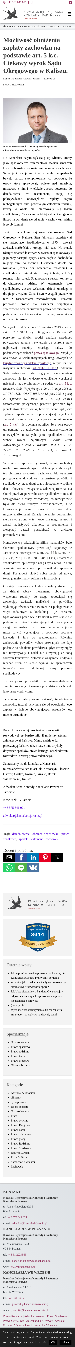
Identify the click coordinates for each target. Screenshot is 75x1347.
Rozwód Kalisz (20, 1157)
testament (36, 839)
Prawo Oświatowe (13, 1320)
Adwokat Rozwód (34, 1316)
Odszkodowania (20, 1042)
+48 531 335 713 (17, 1298)
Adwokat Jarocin (23, 1325)
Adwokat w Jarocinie (23, 1092)
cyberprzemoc (19, 1102)
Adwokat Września (46, 1325)
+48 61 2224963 (17, 1254)
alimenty (16, 1097)
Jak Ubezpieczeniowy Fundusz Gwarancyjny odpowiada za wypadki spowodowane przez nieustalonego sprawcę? (37, 996)
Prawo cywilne (19, 1120)
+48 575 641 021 (17, 1217)
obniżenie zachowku (45, 834)
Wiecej (65, 1342)
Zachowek (17, 1166)
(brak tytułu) (18, 1005)
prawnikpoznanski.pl (23, 1266)
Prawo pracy (18, 1139)
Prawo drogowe (20, 1060)
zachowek (52, 839)
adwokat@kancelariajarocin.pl (22, 815)
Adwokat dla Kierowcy (39, 1320)
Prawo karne (18, 1056)
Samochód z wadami (23, 1162)
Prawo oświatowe (21, 1134)
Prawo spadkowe (21, 1046)
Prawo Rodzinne (20, 1143)
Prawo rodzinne (20, 1051)
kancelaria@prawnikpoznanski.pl (31, 1260)
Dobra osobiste (19, 1106)
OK (53, 1342)
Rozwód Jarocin (20, 1152)
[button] (69, 14)
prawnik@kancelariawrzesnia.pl (30, 1304)
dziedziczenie (21, 834)
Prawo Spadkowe (13, 84)
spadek (23, 839)
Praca (14, 1115)
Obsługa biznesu (20, 1065)
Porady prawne (20, 26)
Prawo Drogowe (20, 1125)
